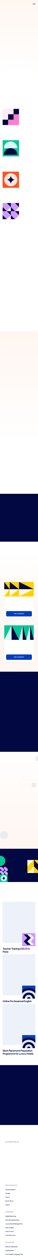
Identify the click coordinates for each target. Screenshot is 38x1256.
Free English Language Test (14, 1254)
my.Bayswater (9, 1250)
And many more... (10, 1235)
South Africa (9, 1201)
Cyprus (7, 1205)
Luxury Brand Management (13, 1224)
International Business (12, 1220)
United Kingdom (10, 1189)
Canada (7, 1193)
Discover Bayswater (11, 1246)
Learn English (9, 1227)
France (7, 1197)
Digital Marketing (10, 1216)
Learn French (9, 1231)
